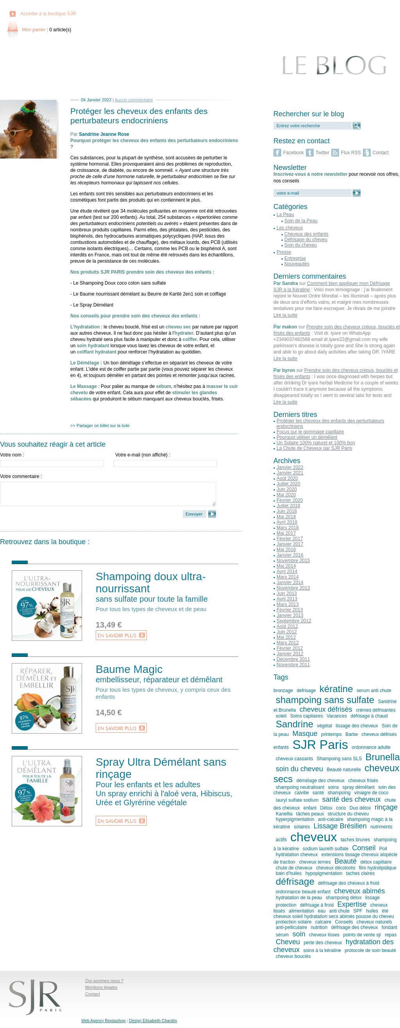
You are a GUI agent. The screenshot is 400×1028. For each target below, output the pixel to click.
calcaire (323, 922)
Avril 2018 (287, 522)
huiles (372, 911)
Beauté (345, 861)
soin (299, 934)
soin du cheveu (299, 769)
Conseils (344, 922)
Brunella (382, 757)
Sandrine (294, 724)
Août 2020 (287, 478)
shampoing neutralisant (300, 787)
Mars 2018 (288, 527)
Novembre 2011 (293, 664)
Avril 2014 (287, 571)
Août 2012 (287, 626)
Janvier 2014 (290, 582)
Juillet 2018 (288, 506)
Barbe (351, 734)
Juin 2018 (287, 511)
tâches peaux (310, 814)
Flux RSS (351, 152)
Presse (284, 252)
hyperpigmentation (295, 819)
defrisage (306, 690)
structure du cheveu (348, 814)
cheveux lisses (324, 935)
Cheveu (288, 942)
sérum (282, 935)
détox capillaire (376, 862)
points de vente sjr (362, 935)
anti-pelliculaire (291, 927)
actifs (281, 839)
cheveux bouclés (293, 956)
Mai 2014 (286, 566)
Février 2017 (290, 538)
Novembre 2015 (293, 560)
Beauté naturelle (344, 769)
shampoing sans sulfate (325, 699)
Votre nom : (12, 455)
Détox (326, 808)
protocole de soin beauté (370, 950)
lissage (372, 897)
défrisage (295, 881)
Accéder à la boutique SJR (48, 13)
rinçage (386, 807)
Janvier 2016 (290, 555)
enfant (310, 808)
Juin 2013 (287, 593)
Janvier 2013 (290, 615)
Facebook (293, 152)
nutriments (381, 827)
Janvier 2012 (290, 653)
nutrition (319, 927)
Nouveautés (296, 264)
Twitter (322, 152)
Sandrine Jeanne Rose (104, 134)
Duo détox (360, 808)
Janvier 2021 (290, 473)
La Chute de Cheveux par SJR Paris (314, 448)
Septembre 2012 (294, 621)
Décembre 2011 (293, 659)
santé (318, 792)
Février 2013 (290, 610)
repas (390, 935)
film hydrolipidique (377, 868)
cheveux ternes (314, 862)
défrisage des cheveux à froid (348, 883)
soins (333, 787)
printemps (331, 734)
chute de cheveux (294, 868)
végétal (324, 726)
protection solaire (293, 922)
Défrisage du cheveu (305, 239)
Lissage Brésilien (340, 826)
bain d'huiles (289, 873)
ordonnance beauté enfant (303, 892)
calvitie (302, 792)
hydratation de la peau (299, 897)
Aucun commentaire (134, 99)
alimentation (301, 911)
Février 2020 (290, 500)
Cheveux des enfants (306, 234)
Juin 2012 (287, 632)
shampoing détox (343, 897)
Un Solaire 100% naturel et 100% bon (316, 442)
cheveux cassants (294, 758)
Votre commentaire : (21, 476)
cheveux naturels (374, 922)
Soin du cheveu (300, 245)
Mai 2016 (286, 549)
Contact (381, 152)
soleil (281, 716)
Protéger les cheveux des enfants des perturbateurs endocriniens (138, 115)
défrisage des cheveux (354, 927)
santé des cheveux (351, 799)
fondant (389, 927)
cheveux (313, 837)
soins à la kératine (322, 950)
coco (341, 808)
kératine (336, 689)
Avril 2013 (287, 599)
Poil (383, 848)
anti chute (339, 911)
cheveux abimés (359, 891)
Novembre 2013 (293, 588)
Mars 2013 (288, 604)
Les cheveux (290, 228)
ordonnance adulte (371, 747)
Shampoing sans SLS (339, 758)
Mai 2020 (286, 495)
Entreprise (295, 258)
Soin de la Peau (301, 221)
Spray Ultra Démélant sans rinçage (167, 781)
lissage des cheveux (357, 726)
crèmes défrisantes (375, 710)
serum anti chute (374, 690)
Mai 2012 (286, 637)
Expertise (351, 904)
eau (321, 911)
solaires (302, 827)
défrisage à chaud (369, 716)
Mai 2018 (286, 516)
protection (286, 905)
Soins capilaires (306, 716)
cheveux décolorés (335, 868)
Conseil (363, 848)
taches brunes (355, 839)
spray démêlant (359, 787)
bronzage (283, 690)
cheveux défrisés (326, 709)
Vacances (337, 716)
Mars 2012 (288, 643)
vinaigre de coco (371, 792)
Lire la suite (285, 315)
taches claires (360, 873)
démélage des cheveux (320, 780)
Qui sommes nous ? (104, 980)
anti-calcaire (330, 819)
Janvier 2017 (290, 544)
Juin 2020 (287, 489)
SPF (357, 911)
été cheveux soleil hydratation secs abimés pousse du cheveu (333, 913)
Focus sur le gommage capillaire (310, 432)
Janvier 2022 (290, 467)
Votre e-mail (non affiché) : (142, 455)
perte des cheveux (323, 942)
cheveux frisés (363, 780)
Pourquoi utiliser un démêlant (307, 437)
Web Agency (103, 1021)
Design (153, 1021)
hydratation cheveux (297, 854)
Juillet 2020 (288, 484)
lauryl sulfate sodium (297, 800)
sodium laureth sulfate (325, 848)
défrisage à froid (317, 905)
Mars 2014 (288, 577)
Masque (305, 734)
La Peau (285, 214)
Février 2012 (290, 648)
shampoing (339, 792)
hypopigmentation (324, 873)
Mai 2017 (286, 533)
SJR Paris (320, 745)
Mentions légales (101, 987)
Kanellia (284, 814)
